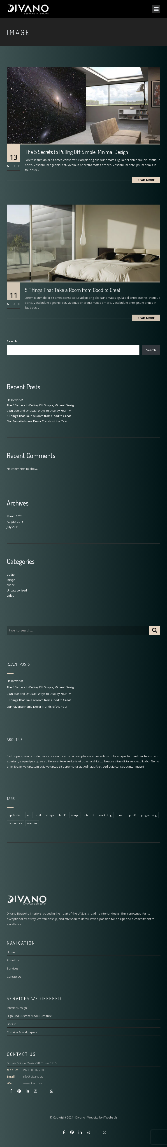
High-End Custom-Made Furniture (29, 1016)
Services (13, 968)
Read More (146, 180)
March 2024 (14, 516)
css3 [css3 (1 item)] (38, 815)
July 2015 (13, 527)
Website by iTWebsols (102, 1117)
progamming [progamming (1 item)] (149, 815)
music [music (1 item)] (120, 815)
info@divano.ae (33, 1076)
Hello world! (15, 400)
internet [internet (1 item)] (89, 815)
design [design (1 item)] (50, 815)
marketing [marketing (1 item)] (105, 815)
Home (11, 952)
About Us (13, 960)
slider (10, 585)
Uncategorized (17, 590)
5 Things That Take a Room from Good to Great (39, 416)
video (10, 596)
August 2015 (15, 522)
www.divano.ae (32, 1083)
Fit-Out (11, 1024)
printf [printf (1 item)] (132, 815)
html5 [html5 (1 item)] (62, 815)
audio (11, 574)
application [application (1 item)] (15, 815)
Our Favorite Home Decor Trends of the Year (37, 421)
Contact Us (14, 976)
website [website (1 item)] (32, 823)
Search (12, 341)
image (11, 580)
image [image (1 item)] (75, 815)
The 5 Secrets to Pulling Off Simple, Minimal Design (76, 151)
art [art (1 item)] (29, 815)
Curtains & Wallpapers (22, 1032)
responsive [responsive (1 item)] (15, 823)
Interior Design (17, 1008)
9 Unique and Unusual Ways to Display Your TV (39, 411)
